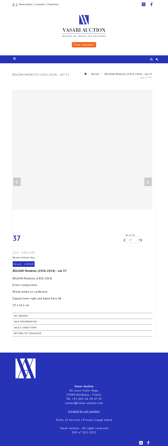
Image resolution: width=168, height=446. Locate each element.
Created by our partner (84, 411)
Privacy (88, 420)
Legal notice (104, 420)
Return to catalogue (28, 333)
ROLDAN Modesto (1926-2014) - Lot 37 (128, 73)
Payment (53, 4)
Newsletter (26, 4)
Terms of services (68, 420)
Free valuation (84, 44)
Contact (40, 4)
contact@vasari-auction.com (84, 403)
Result (95, 73)
